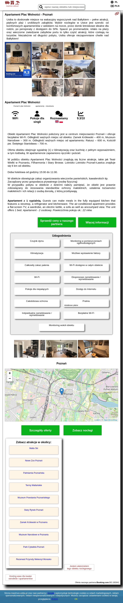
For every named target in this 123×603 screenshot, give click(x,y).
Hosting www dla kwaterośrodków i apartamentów (21, 577)
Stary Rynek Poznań (33, 510)
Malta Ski (33, 448)
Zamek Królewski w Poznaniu (34, 522)
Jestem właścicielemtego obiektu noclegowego (79, 567)
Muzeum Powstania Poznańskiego (34, 497)
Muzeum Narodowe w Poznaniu (33, 534)
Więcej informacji (97, 222)
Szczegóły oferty (40, 430)
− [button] (10, 379)
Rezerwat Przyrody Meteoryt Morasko (33, 559)
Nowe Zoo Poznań (34, 460)
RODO (54, 599)
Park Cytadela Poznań (33, 547)
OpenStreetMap (110, 420)
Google (50, 593)
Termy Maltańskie (33, 485)
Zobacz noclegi (82, 430)
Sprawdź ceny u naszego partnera (56, 222)
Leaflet (97, 420)
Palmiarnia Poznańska (33, 473)
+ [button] (10, 373)
